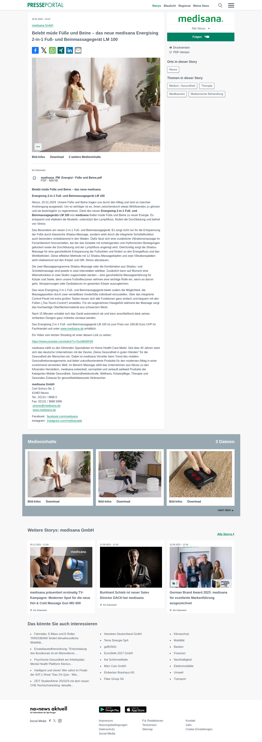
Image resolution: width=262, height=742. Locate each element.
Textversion (149, 724)
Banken (178, 646)
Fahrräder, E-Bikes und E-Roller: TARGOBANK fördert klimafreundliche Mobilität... (54, 638)
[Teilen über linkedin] (69, 50)
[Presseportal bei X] (53, 720)
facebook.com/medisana (62, 416)
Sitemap (147, 729)
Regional (184, 5)
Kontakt (190, 720)
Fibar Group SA (114, 678)
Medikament (177, 94)
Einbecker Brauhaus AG (119, 672)
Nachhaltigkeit (183, 659)
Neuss (173, 69)
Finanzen (180, 653)
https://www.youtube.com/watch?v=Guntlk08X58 (62, 341)
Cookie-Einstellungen (199, 729)
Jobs (189, 724)
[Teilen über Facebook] (35, 50)
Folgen (200, 36)
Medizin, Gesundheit (182, 86)
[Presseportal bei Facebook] (49, 720)
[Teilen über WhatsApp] (52, 50)
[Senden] (78, 50)
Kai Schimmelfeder (116, 659)
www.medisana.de (72, 328)
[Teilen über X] (43, 50)
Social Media (107, 733)
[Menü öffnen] (231, 5)
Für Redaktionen (152, 720)
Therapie (208, 86)
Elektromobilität (183, 665)
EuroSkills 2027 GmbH (118, 653)
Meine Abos (201, 5)
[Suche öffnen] (220, 5)
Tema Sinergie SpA (116, 640)
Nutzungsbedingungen (113, 724)
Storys (156, 5)
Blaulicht (170, 5)
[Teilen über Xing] (61, 50)
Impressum (106, 720)
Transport (180, 678)
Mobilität (179, 640)
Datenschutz (107, 729)
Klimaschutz (181, 633)
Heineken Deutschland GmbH (123, 633)
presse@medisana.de (46, 405)
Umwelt (178, 672)
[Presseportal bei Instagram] (58, 720)
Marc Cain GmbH (115, 665)
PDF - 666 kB (71, 179)
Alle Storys (201, 28)
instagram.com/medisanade (64, 420)
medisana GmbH (42, 25)
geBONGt (110, 646)
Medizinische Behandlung (208, 94)
